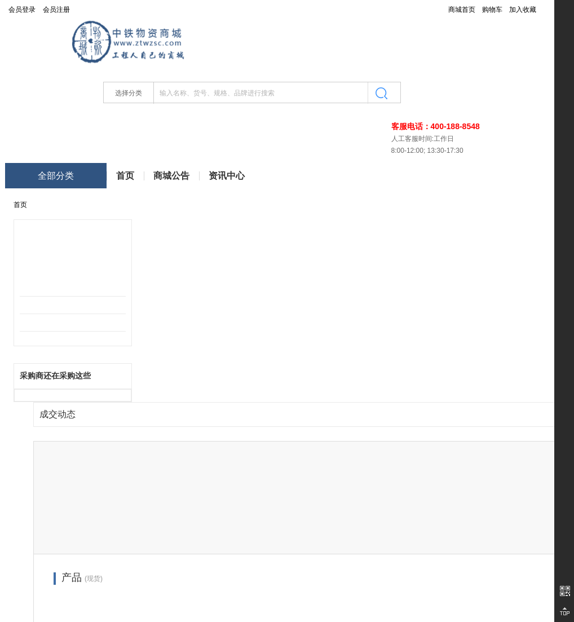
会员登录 (22, 10)
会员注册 (56, 10)
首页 (125, 175)
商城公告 (171, 175)
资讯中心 (227, 175)
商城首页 (461, 10)
